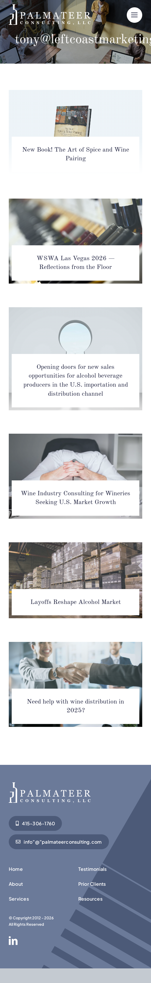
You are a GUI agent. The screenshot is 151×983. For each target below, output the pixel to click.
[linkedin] (13, 940)
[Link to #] (134, 15)
